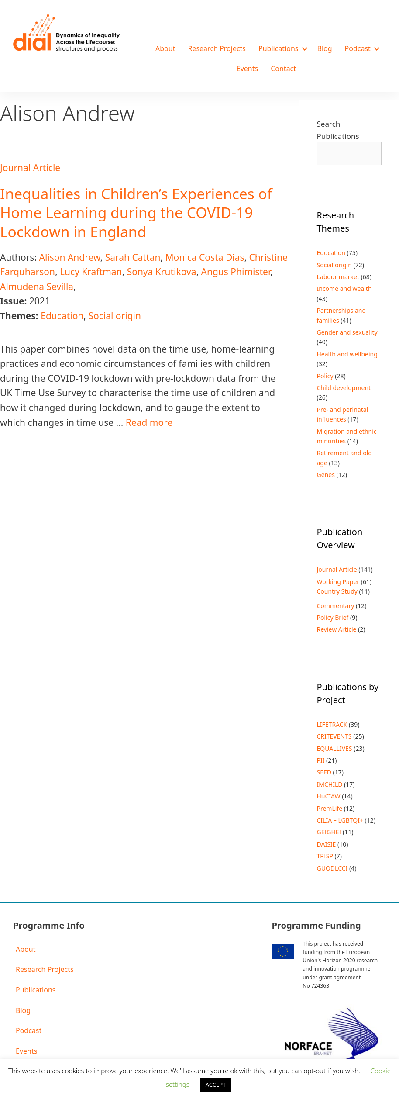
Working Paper (338, 581)
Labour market (338, 277)
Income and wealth (344, 288)
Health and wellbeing (347, 354)
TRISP (325, 856)
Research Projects (217, 48)
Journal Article (30, 168)
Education (62, 316)
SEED (324, 772)
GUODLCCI (332, 868)
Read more (149, 422)
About (165, 48)
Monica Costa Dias (204, 257)
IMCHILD (330, 784)
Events (247, 68)
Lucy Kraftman (91, 272)
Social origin (114, 316)
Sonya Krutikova (161, 272)
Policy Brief (333, 617)
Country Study (337, 591)
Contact (283, 68)
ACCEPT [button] (216, 1085)
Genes (326, 474)
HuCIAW (329, 796)
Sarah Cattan (133, 257)
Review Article (337, 629)
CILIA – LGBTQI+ (340, 820)
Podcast (358, 48)
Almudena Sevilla (36, 286)
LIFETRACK (332, 724)
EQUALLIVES (334, 748)
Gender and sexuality (347, 332)
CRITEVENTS (334, 736)
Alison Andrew (69, 257)
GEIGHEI (329, 832)
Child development (344, 388)
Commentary (335, 605)
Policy (325, 376)
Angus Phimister (236, 272)
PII (321, 760)
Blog (324, 48)
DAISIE (326, 844)
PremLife (330, 808)
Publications (278, 48)
